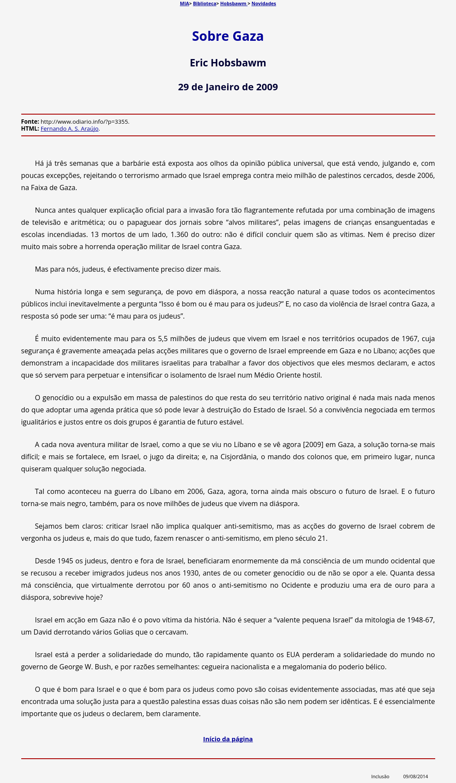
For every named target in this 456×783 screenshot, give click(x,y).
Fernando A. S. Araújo (70, 128)
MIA (184, 3)
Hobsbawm (234, 3)
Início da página (228, 738)
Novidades (263, 3)
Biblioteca (204, 3)
